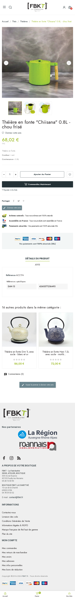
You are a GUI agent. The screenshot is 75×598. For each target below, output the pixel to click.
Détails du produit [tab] (37, 258)
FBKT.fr (25, 576)
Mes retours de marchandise (14, 552)
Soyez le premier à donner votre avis (38, 384)
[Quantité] (10, 174)
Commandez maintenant (37, 184)
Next (69, 63)
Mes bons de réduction (12, 569)
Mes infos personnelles (12, 565)
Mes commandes (9, 548)
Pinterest (23, 201)
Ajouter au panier (42, 174)
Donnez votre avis (13, 133)
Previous (6, 63)
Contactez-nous (9, 512)
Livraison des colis (10, 517)
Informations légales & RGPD (15, 525)
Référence (10, 275)
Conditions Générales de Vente (16, 521)
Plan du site (7, 534)
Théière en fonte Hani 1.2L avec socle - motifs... (55, 353)
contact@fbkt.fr (16, 497)
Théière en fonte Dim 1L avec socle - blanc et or (19, 353)
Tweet (18, 201)
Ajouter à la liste (70, 174)
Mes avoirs (6, 557)
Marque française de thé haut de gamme (20, 529)
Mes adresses (8, 561)
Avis (37, 264)
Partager (13, 201)
